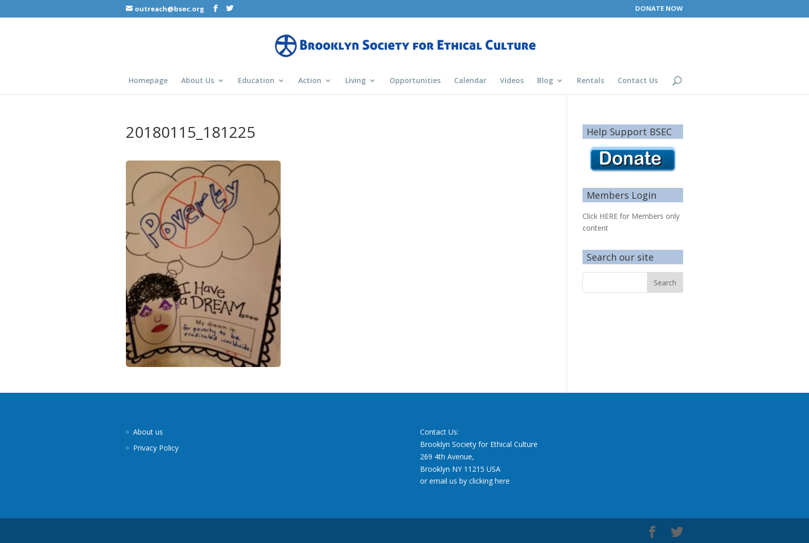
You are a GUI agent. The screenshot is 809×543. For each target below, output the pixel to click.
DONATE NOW (659, 9)
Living (355, 81)
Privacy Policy (156, 448)
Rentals (590, 81)
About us (148, 432)
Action (309, 81)
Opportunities (415, 81)
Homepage (148, 81)
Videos (512, 81)
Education (256, 81)
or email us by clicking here (465, 481)
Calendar (470, 81)
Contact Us (638, 81)
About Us (197, 81)
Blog (545, 81)
